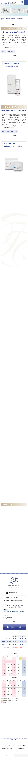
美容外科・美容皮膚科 (7, 748)
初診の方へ (7, 752)
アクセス (7, 755)
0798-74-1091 (22, 2)
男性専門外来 (21, 748)
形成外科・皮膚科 (21, 745)
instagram (15, 592)
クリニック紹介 (7, 745)
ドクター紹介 (21, 752)
